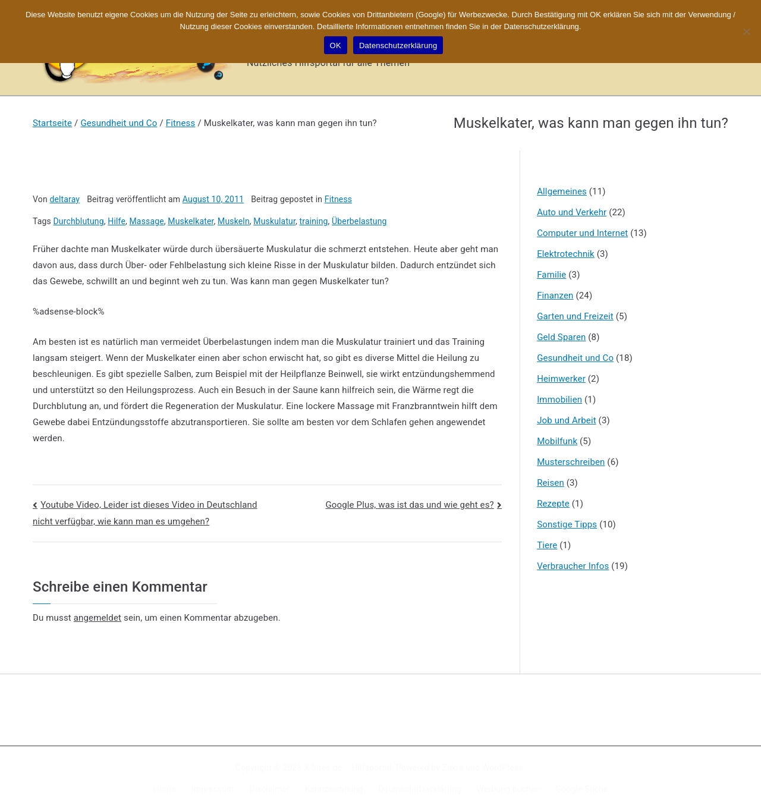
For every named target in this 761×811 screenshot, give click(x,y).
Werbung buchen (508, 789)
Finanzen (555, 295)
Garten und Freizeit (575, 316)
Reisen (550, 482)
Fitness (338, 199)
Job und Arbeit (566, 420)
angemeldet (97, 617)
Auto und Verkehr (571, 212)
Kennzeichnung (334, 789)
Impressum (212, 789)
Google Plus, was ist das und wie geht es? (409, 504)
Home (164, 789)
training (314, 221)
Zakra (453, 767)
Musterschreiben (571, 462)
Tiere (547, 545)
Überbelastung (359, 221)
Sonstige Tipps (567, 524)
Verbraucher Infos (573, 566)
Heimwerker (561, 378)
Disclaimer (270, 789)
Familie (551, 274)
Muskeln (234, 221)
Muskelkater (190, 221)
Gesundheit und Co (575, 358)
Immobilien (559, 399)
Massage (147, 221)
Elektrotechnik (566, 254)
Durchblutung (79, 221)
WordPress (502, 767)
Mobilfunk (557, 441)
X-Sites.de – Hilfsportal (347, 767)
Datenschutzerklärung (419, 789)
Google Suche (582, 789)
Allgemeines (562, 191)
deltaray (64, 199)
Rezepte (553, 503)
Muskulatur (274, 221)
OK (335, 45)
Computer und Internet (582, 233)
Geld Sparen (561, 337)
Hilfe (116, 221)
